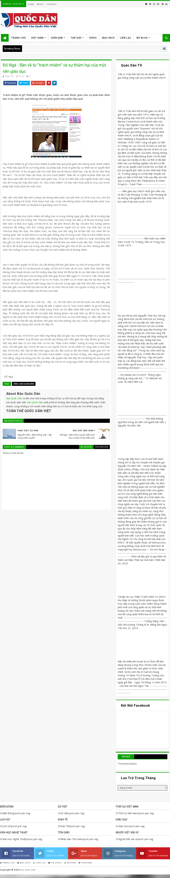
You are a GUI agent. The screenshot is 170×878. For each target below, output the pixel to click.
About (40, 4)
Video (93, 37)
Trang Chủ (18, 37)
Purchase (85, 863)
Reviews (70, 863)
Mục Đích (108, 37)
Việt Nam (37, 37)
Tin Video (55, 863)
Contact (52, 4)
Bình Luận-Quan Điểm (24, 384)
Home (31, 4)
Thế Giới (76, 37)
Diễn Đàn (57, 37)
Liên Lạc (125, 37)
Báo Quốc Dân (14, 398)
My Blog (142, 37)
